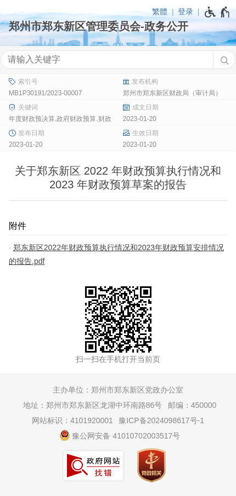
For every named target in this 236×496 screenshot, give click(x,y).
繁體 (159, 11)
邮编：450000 (192, 405)
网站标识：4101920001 (72, 420)
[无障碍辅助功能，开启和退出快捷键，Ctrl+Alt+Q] (218, 12)
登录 (185, 11)
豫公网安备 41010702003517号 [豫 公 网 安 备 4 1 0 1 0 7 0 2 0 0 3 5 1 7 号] (120, 435)
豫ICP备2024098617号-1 (161, 420)
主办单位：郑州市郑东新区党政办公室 (118, 389)
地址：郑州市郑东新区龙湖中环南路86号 (92, 405)
